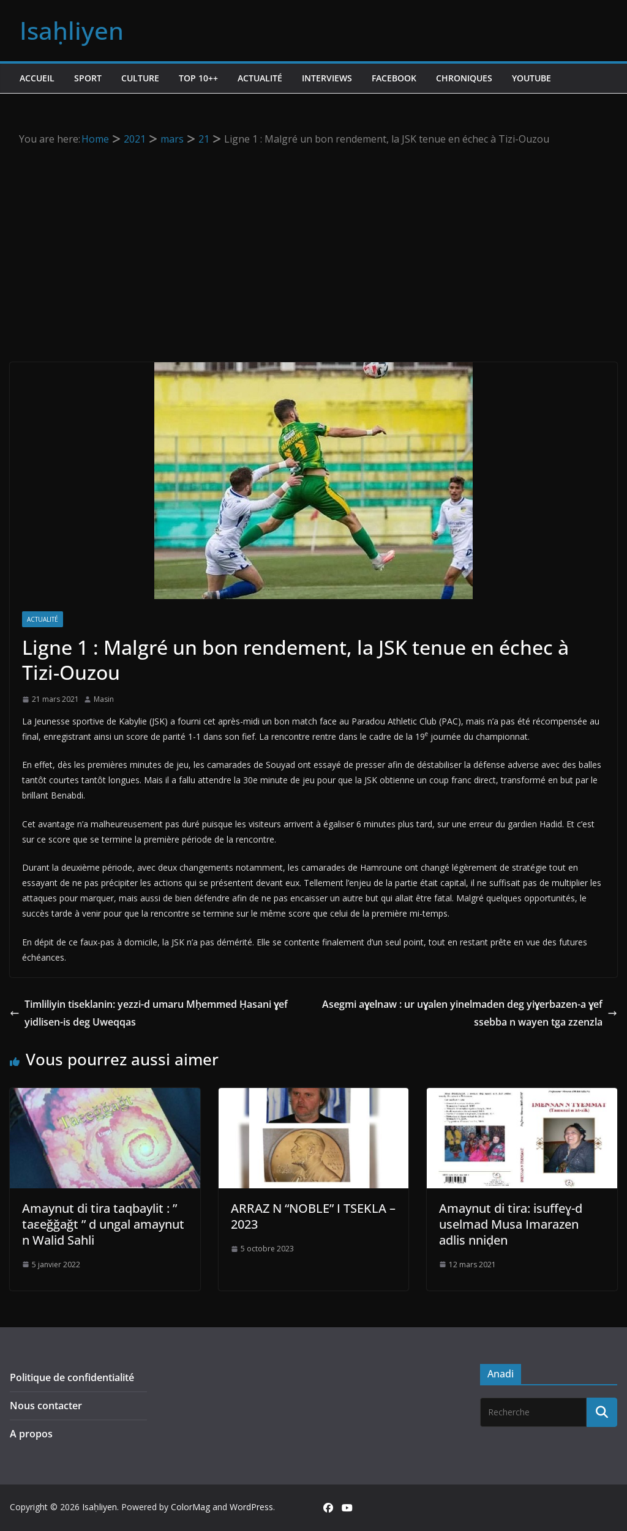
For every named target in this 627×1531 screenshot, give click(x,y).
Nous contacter (46, 1405)
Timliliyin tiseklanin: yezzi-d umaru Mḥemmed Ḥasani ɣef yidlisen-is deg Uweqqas (149, 1013)
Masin (104, 699)
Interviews (327, 78)
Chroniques (464, 78)
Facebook (394, 78)
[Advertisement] (314, 240)
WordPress (251, 1507)
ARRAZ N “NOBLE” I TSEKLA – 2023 (313, 1216)
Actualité (260, 78)
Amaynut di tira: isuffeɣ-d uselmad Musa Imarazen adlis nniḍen (510, 1224)
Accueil (37, 78)
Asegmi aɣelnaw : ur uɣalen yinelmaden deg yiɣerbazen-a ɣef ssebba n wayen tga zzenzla (469, 1013)
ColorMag (190, 1507)
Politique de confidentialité (72, 1377)
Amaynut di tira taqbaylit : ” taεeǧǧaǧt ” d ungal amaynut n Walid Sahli (103, 1224)
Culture (140, 78)
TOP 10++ (198, 78)
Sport (88, 78)
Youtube (531, 78)
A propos (31, 1433)
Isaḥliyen (72, 30)
